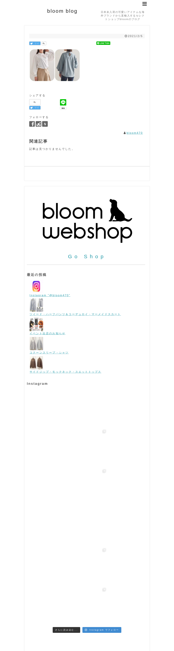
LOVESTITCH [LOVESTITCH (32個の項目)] (133, 585)
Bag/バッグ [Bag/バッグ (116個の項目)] (97, 572)
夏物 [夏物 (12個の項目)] (124, 618)
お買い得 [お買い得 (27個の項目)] (40, 609)
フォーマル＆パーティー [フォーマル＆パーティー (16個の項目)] (107, 613)
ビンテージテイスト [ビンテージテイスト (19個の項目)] (48, 613)
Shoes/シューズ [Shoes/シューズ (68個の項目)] (106, 596)
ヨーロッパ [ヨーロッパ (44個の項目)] (37, 618)
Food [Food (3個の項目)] (61, 585)
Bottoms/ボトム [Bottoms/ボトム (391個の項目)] (86, 578)
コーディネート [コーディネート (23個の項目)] (76, 609)
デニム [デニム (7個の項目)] (110, 609)
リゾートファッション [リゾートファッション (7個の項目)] (62, 618)
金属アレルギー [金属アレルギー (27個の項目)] (47, 622)
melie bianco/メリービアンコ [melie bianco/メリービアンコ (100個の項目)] (58, 590)
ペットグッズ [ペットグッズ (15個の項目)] (136, 613)
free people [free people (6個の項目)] (75, 585)
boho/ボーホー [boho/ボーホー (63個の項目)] (51, 579)
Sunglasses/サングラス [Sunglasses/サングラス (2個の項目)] (41, 603)
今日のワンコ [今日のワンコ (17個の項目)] (88, 618)
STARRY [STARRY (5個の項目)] (130, 596)
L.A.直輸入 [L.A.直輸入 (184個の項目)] (107, 584)
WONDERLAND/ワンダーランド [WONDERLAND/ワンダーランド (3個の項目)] (113, 602)
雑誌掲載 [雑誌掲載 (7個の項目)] (67, 622)
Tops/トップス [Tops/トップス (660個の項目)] (74, 601)
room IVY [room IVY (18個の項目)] (56, 596)
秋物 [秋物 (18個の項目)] (30, 622)
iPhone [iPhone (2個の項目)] (89, 585)
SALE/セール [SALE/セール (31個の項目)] (77, 596)
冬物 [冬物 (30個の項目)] (104, 618)
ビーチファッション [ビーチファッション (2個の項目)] (75, 614)
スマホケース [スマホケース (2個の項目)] (97, 609)
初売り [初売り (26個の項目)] (114, 618)
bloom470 (135, 132)
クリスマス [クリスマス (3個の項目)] (55, 609)
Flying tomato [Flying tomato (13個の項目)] (45, 585)
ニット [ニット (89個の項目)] (122, 608)
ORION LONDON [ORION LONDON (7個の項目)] (102, 590)
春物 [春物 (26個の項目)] (140, 618)
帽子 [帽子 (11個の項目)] (132, 618)
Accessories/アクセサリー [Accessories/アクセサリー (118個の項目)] (55, 572)
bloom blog (62, 11)
